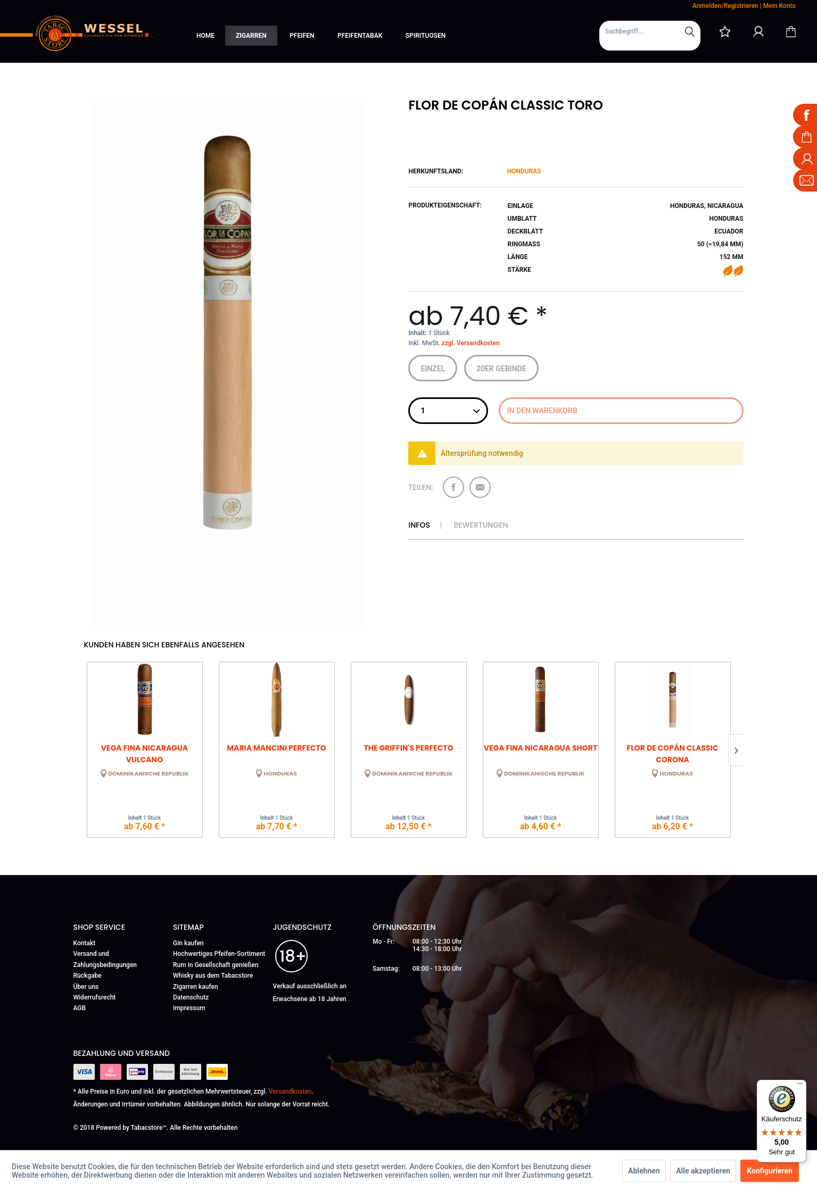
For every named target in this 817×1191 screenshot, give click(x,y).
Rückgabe (87, 975)
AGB (79, 1008)
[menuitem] (649, 36)
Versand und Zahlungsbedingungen (105, 959)
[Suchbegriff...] (649, 31)
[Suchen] (689, 31)
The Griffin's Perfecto (408, 748)
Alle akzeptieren (703, 1171)
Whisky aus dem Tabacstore (213, 975)
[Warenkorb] (791, 31)
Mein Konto (779, 6)
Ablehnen (644, 1171)
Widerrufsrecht (94, 997)
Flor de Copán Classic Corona (672, 753)
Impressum (189, 1008)
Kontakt (84, 943)
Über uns (86, 986)
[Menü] (800, 1086)
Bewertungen (480, 525)
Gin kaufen (188, 943)
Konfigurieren (770, 1171)
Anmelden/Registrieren (725, 6)
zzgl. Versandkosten (471, 343)
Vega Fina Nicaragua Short (541, 748)
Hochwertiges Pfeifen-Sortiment (219, 953)
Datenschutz (191, 997)
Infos (419, 525)
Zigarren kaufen (195, 986)
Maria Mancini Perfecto (276, 748)
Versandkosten (290, 1091)
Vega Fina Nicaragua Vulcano (144, 753)
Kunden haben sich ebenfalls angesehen (164, 644)
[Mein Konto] (758, 31)
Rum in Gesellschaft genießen (215, 965)
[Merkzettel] (725, 31)
